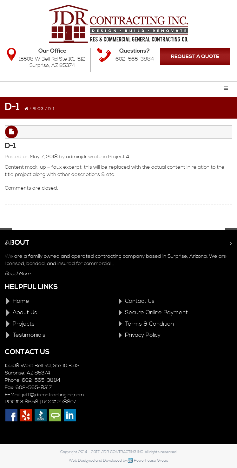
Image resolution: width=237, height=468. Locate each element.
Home (21, 301)
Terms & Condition (149, 324)
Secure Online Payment (156, 312)
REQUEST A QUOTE (195, 56)
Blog (38, 109)
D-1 (10, 146)
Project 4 (118, 156)
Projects (24, 324)
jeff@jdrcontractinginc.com (53, 395)
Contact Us (140, 301)
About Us (25, 312)
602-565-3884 (134, 59)
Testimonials (29, 335)
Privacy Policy (143, 335)
